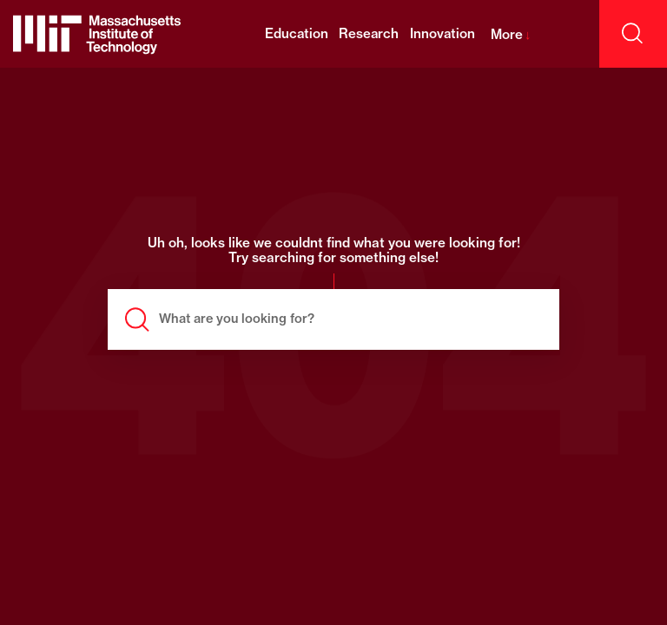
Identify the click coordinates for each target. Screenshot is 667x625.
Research (369, 33)
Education (296, 33)
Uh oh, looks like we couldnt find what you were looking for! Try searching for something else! (334, 251)
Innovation (442, 33)
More (511, 34)
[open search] (633, 34)
